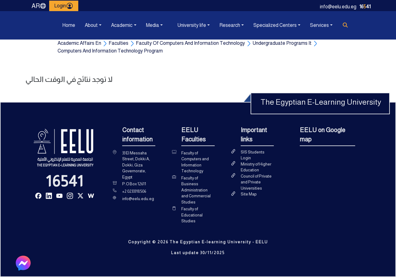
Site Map (248, 194)
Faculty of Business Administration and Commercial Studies (196, 190)
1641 (365, 6)
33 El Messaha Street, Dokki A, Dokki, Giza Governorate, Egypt (136, 165)
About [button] (91, 25)
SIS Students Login (253, 155)
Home (68, 25)
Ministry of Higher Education (256, 167)
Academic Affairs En (79, 43)
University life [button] (191, 25)
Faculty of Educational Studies (192, 215)
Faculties (118, 43)
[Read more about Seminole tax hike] (38, 195)
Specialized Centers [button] (275, 25)
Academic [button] (121, 25)
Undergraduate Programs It (282, 43)
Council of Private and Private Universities (256, 182)
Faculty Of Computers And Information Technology (190, 43)
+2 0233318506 (134, 191)
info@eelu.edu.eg (338, 6)
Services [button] (319, 25)
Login (63, 6)
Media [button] (152, 25)
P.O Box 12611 (134, 184)
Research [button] (229, 25)
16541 (65, 181)
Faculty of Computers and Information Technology (195, 162)
